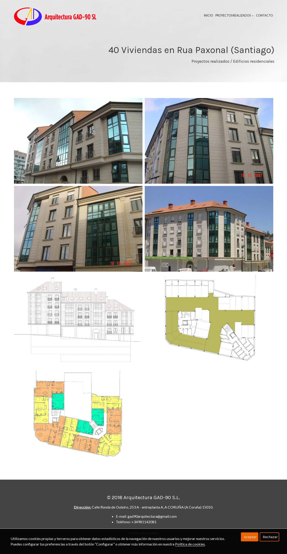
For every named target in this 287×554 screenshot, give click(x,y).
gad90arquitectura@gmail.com (152, 516)
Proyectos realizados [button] (234, 15)
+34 (143, 522)
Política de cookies (190, 544)
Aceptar (250, 537)
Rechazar (270, 537)
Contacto (264, 15)
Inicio (208, 15)
